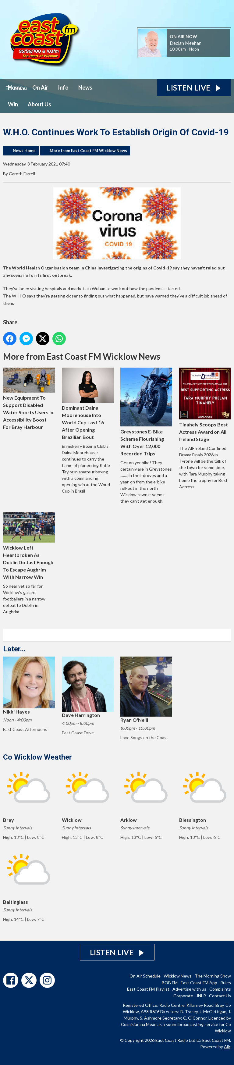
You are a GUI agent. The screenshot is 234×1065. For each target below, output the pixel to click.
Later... (14, 649)
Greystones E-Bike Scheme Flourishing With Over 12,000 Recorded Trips (146, 412)
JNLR (201, 995)
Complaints (220, 989)
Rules (225, 982)
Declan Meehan (185, 43)
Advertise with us (189, 989)
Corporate (183, 995)
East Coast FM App (199, 982)
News (85, 87)
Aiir (227, 1046)
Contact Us (220, 995)
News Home (24, 150)
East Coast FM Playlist (148, 989)
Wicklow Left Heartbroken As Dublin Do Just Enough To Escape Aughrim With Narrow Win (29, 546)
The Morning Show (213, 975)
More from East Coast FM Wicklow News (88, 150)
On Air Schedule (145, 975)
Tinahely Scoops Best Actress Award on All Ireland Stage (205, 405)
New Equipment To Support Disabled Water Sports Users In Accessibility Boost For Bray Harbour (29, 399)
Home (15, 87)
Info (63, 87)
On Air (40, 87)
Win (13, 104)
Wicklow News (178, 975)
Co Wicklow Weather (37, 757)
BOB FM (170, 982)
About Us (39, 104)
